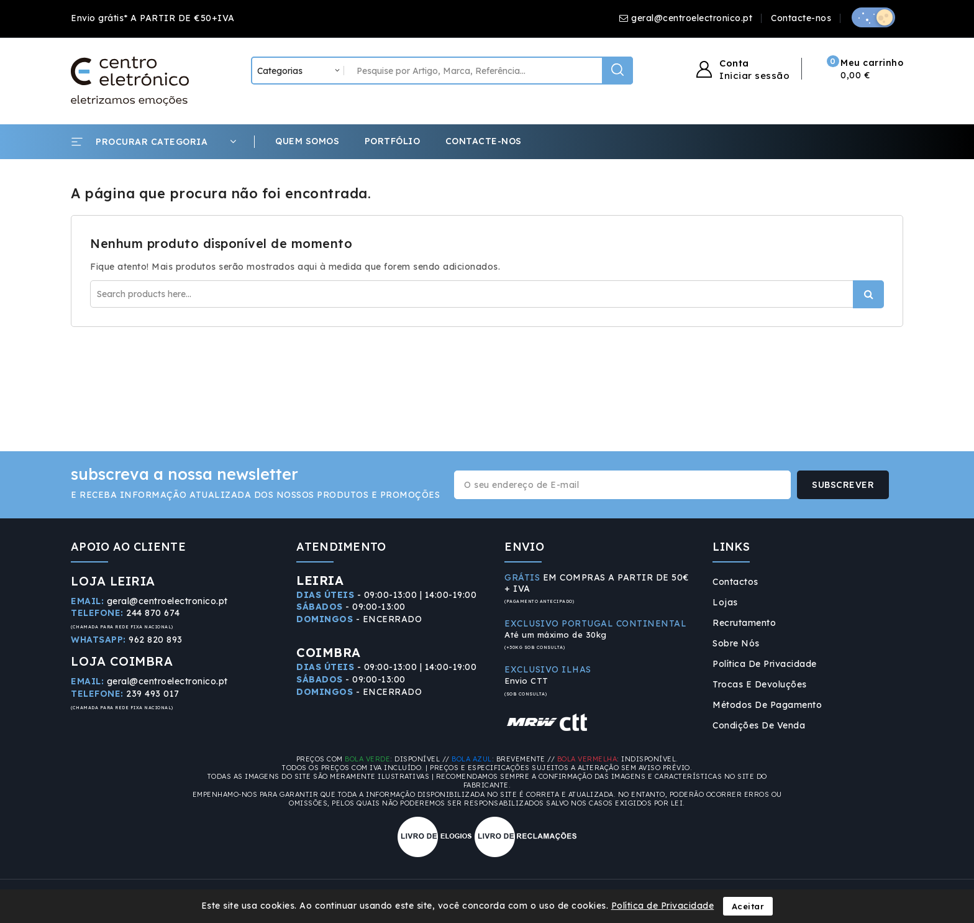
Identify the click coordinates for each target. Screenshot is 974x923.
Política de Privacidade (764, 663)
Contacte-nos (801, 18)
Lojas (725, 602)
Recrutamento (744, 622)
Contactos (735, 581)
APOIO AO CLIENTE (128, 547)
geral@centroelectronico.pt (691, 18)
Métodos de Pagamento (767, 704)
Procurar (868, 294)
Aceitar (748, 906)
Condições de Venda (758, 725)
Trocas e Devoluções (759, 684)
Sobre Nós (736, 643)
